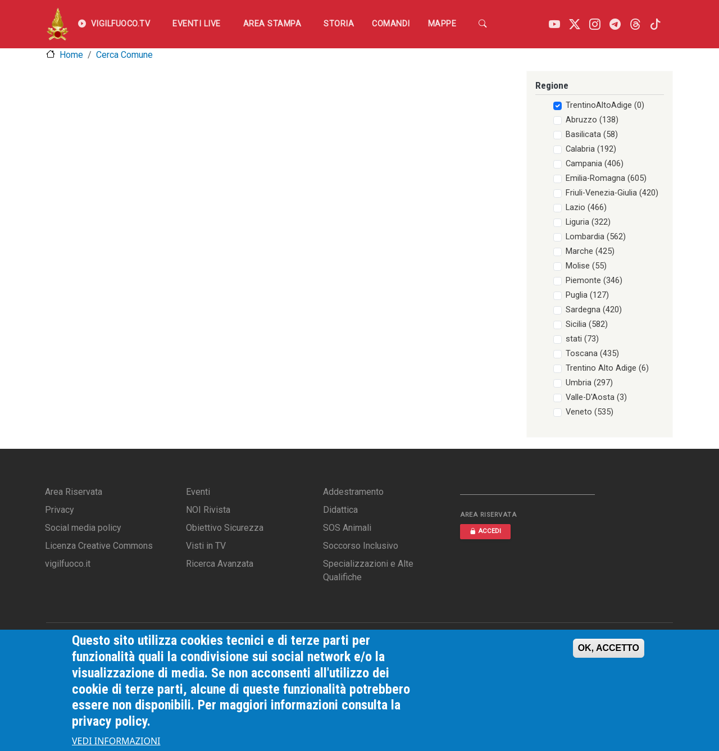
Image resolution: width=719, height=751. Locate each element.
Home (71, 54)
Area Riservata (73, 491)
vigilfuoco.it (67, 563)
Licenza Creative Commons (99, 545)
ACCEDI (485, 531)
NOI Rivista (208, 509)
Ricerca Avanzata (219, 563)
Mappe (442, 24)
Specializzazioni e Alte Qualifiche (368, 570)
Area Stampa (272, 24)
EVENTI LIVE (196, 24)
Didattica (340, 509)
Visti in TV (206, 545)
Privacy (59, 509)
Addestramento (353, 491)
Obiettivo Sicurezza (224, 527)
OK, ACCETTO (608, 654)
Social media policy (83, 527)
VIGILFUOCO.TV (114, 24)
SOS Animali (347, 527)
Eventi (198, 491)
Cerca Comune (124, 54)
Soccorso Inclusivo (360, 545)
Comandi (391, 24)
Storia (339, 24)
